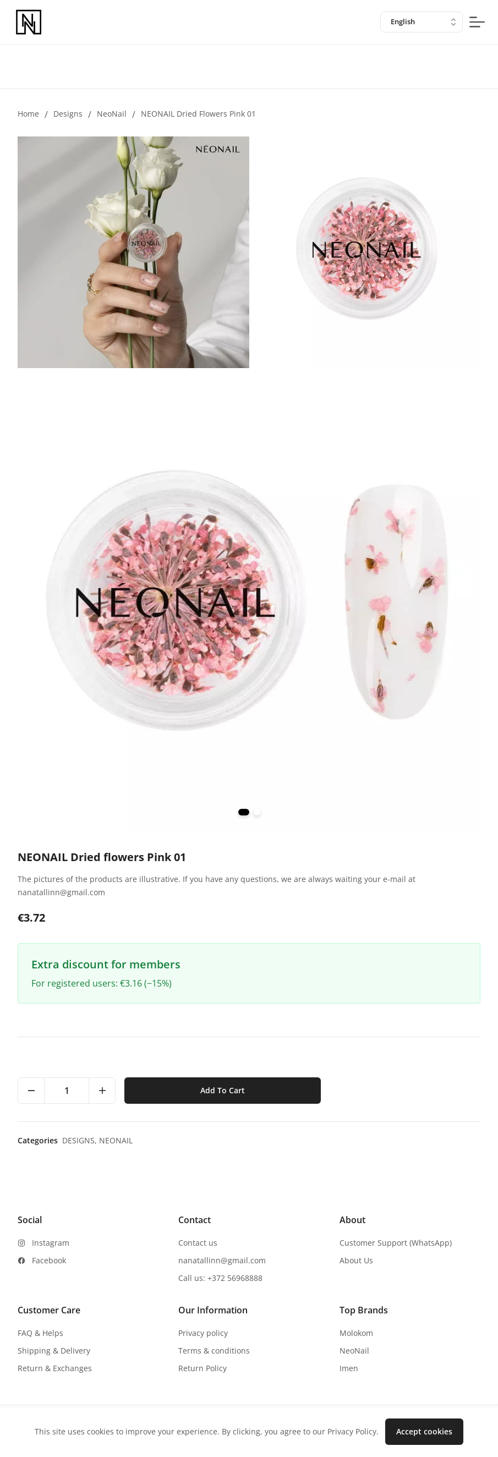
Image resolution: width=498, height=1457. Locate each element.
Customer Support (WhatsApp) (396, 1242)
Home (28, 113)
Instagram (50, 1242)
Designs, (80, 1140)
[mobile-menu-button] (477, 22)
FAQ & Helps (40, 1333)
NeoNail (112, 113)
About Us (356, 1260)
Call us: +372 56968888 (220, 1278)
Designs (68, 113)
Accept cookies (424, 1431)
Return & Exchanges (55, 1368)
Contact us (197, 1242)
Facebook (49, 1260)
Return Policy (202, 1368)
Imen (349, 1368)
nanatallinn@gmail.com (222, 1260)
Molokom (356, 1333)
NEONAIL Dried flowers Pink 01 (198, 113)
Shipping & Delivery (54, 1350)
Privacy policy (203, 1333)
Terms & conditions (214, 1350)
